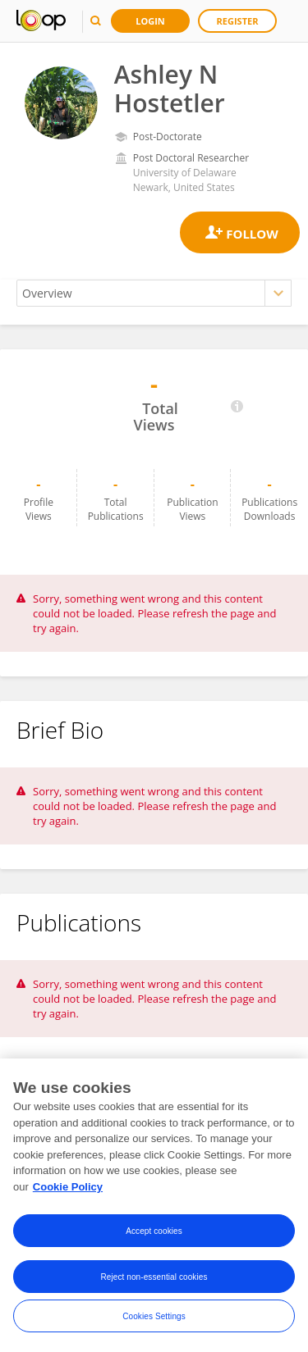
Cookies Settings (154, 1317)
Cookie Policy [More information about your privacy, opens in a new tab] (68, 1188)
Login (150, 21)
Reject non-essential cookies (153, 1277)
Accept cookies (154, 1231)
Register (238, 21)
